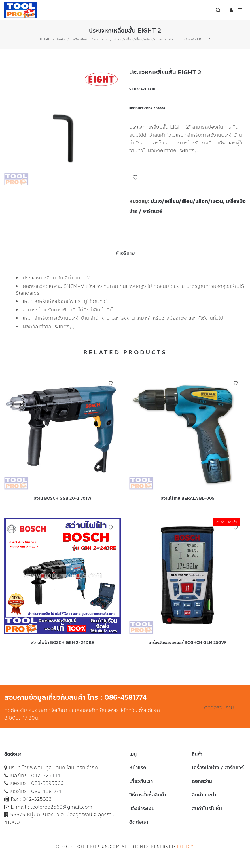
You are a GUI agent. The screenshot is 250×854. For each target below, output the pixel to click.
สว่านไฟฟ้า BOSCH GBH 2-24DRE (62, 643)
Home (45, 39)
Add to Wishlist (135, 177)
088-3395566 (47, 783)
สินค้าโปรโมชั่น (207, 808)
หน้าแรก (137, 767)
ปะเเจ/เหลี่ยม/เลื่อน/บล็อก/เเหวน (138, 39)
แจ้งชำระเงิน (142, 808)
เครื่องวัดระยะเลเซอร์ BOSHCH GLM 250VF (187, 643)
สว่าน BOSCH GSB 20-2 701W (62, 498)
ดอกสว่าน (202, 781)
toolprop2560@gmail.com (61, 807)
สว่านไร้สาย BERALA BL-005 (187, 498)
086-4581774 (46, 791)
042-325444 (45, 775)
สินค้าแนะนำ (204, 794)
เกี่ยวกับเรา (141, 781)
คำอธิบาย (125, 253)
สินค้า (61, 39)
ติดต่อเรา (138, 822)
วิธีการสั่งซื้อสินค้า (147, 794)
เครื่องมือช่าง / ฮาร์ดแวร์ (89, 39)
